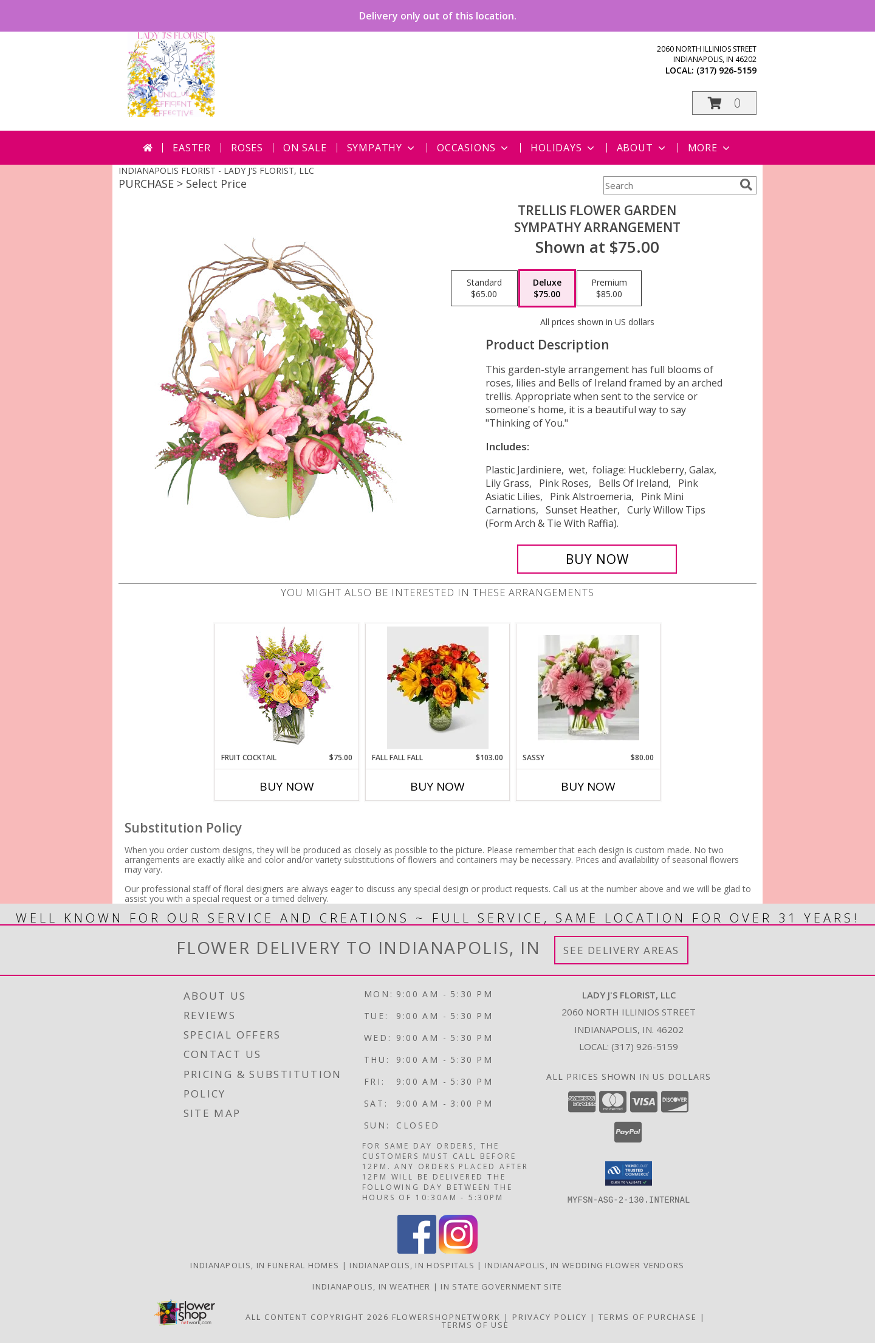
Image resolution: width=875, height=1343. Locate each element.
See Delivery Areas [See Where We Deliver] (621, 950)
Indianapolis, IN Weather (371, 1285)
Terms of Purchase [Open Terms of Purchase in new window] (648, 1316)
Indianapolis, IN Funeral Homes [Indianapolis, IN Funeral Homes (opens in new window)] (264, 1264)
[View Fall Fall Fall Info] (438, 688)
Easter (192, 147)
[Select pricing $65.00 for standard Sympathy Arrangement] (484, 288)
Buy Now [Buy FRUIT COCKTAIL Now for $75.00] (286, 786)
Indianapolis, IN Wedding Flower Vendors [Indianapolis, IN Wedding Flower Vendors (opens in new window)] (585, 1264)
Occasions (473, 147)
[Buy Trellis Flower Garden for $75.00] (597, 559)
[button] (724, 103)
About (642, 147)
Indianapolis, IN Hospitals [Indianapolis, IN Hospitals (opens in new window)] (412, 1264)
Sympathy (382, 147)
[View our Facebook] (416, 1249)
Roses (247, 147)
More (710, 147)
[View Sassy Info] (588, 688)
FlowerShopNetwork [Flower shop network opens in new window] (446, 1316)
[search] (746, 184)
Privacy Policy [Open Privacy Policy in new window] (549, 1316)
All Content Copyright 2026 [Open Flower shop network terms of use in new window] (317, 1316)
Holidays (563, 147)
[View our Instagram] (458, 1249)
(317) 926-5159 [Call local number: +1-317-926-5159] (726, 70)
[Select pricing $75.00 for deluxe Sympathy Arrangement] (547, 288)
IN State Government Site (501, 1285)
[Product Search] (669, 185)
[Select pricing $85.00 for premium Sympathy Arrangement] (609, 288)
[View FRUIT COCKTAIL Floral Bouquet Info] (287, 688)
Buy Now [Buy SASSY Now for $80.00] (588, 786)
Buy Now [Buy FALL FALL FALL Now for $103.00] (437, 786)
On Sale (305, 147)
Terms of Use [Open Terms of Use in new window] (475, 1324)
